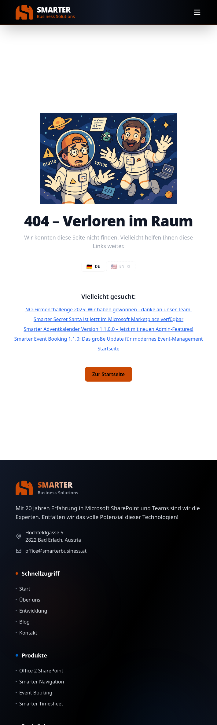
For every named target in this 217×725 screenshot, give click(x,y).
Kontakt (26, 632)
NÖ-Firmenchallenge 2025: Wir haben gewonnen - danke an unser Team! (108, 309)
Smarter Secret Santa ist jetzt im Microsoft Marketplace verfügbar (108, 319)
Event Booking (34, 692)
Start (23, 588)
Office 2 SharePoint (39, 670)
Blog (23, 621)
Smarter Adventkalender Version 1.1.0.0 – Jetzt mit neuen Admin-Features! (108, 329)
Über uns (28, 599)
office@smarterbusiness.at (55, 550)
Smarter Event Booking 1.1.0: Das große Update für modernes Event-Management (108, 338)
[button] (121, 266)
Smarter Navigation (40, 681)
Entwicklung (31, 610)
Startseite (108, 348)
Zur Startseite (108, 374)
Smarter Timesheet (39, 703)
